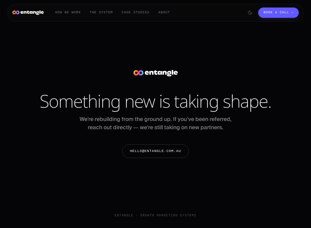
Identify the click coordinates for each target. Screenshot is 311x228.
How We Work (68, 12)
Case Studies (135, 12)
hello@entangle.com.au (155, 151)
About (164, 12)
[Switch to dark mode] (250, 12)
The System (101, 12)
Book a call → (278, 12)
